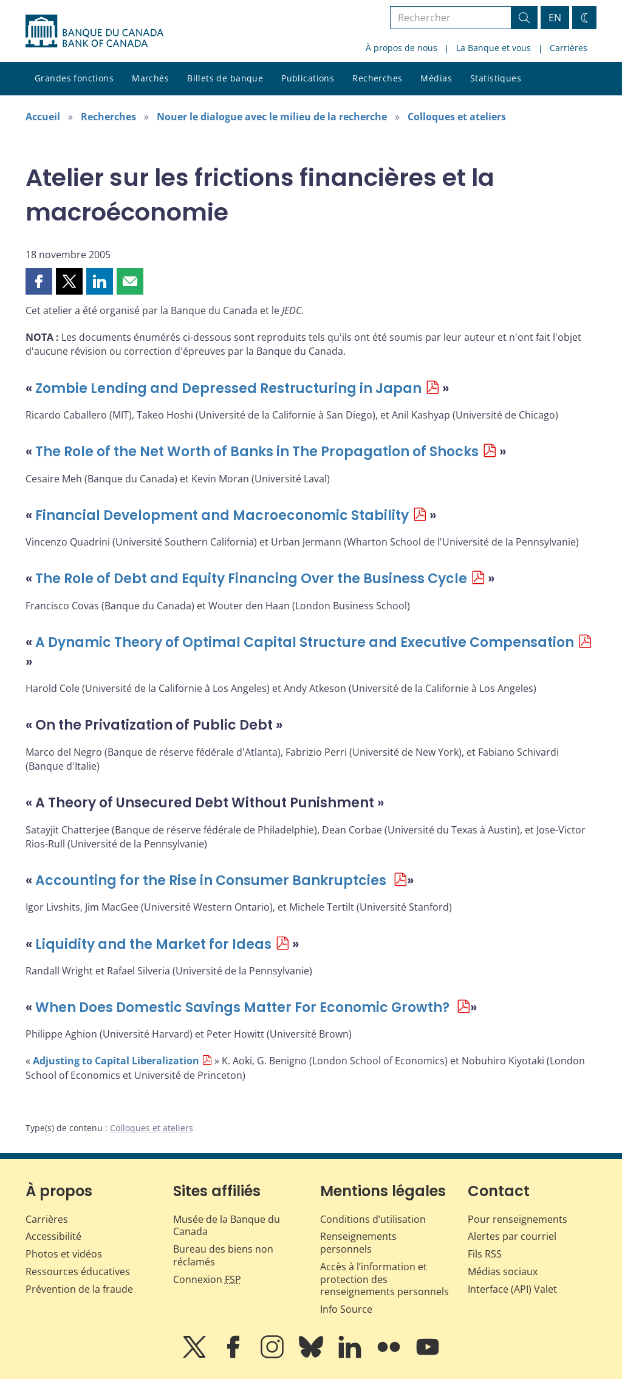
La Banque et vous (493, 47)
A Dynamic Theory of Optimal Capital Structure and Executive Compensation (304, 642)
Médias (436, 78)
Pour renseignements (517, 1219)
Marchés (150, 78)
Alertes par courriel (512, 1236)
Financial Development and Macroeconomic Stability (222, 515)
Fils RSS (485, 1254)
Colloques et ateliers (457, 116)
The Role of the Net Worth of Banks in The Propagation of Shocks (257, 451)
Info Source (346, 1309)
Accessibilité (53, 1236)
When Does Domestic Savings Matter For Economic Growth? (244, 1007)
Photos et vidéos (64, 1254)
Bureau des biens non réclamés (223, 1255)
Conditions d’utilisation (373, 1219)
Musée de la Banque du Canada (226, 1226)
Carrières (568, 47)
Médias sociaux (503, 1271)
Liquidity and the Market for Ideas (153, 944)
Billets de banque (225, 78)
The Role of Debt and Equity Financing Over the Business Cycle (251, 578)
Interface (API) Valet (512, 1289)
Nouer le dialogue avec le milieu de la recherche (272, 116)
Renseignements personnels (358, 1243)
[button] (39, 281)
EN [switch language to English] (555, 17)
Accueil (43, 116)
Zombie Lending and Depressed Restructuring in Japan (228, 388)
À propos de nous (401, 47)
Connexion (207, 1279)
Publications (307, 78)
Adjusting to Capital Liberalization (116, 1060)
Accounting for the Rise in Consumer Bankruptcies (212, 880)
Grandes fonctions (74, 78)
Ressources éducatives (78, 1271)
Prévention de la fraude (79, 1289)
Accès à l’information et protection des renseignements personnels (384, 1279)
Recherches (377, 78)
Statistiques (495, 78)
